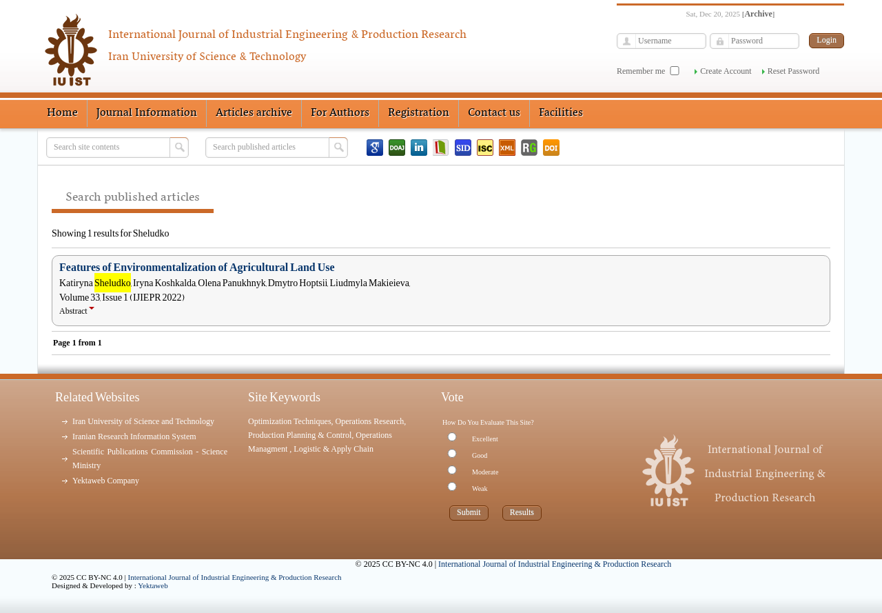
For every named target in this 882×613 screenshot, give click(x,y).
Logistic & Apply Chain (333, 449)
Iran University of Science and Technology (143, 421)
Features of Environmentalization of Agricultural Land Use (197, 268)
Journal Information (146, 113)
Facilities (561, 113)
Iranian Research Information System (134, 436)
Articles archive (254, 113)
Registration (418, 113)
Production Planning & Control (299, 435)
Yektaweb (153, 585)
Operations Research (370, 421)
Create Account (725, 71)
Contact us (494, 113)
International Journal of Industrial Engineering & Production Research (235, 577)
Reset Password (794, 71)
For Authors (340, 113)
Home (62, 113)
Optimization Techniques (289, 421)
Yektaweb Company (105, 480)
